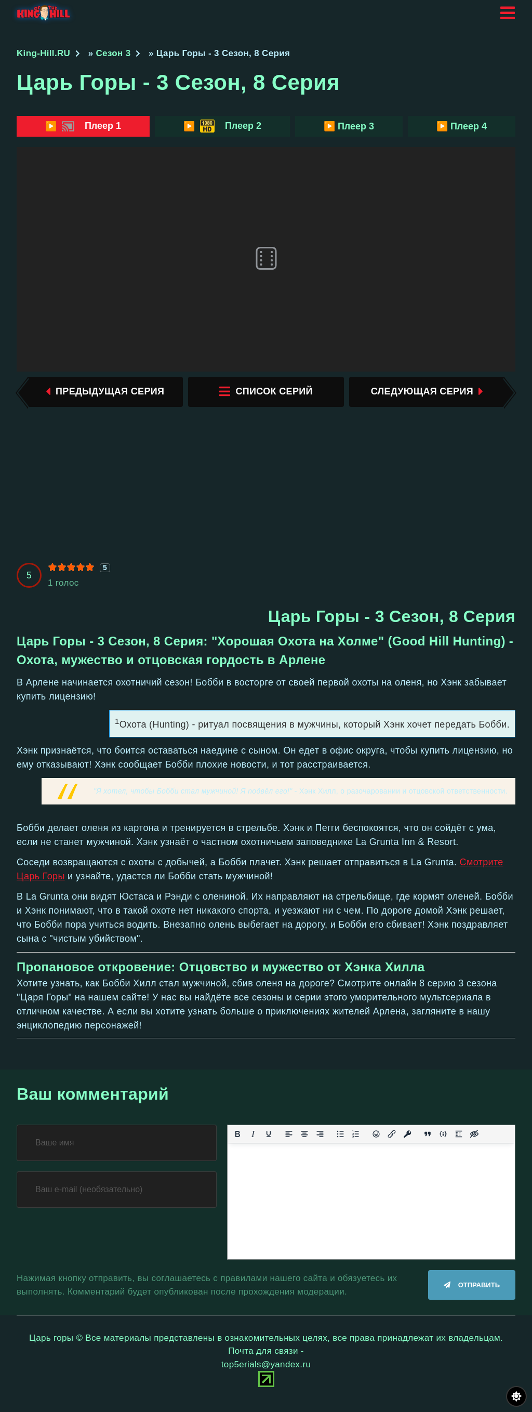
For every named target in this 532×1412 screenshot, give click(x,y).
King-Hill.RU (43, 53)
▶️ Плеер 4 (461, 126)
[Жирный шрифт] (237, 1136)
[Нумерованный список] (356, 1136)
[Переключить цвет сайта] (516, 1396)
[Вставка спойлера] (459, 1136)
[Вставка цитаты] (427, 1136)
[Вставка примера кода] (443, 1136)
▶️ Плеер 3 (349, 126)
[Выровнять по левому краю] (289, 1136)
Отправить (479, 1288)
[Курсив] (253, 1136)
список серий (266, 393)
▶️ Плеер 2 (222, 126)
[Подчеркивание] (268, 1136)
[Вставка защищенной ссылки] (407, 1136)
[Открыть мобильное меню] (507, 13)
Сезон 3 (113, 53)
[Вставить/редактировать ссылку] (392, 1136)
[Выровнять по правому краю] (320, 1136)
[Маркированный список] (340, 1136)
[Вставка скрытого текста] (474, 1136)
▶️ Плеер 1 (83, 126)
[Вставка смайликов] (376, 1136)
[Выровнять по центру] (304, 1136)
